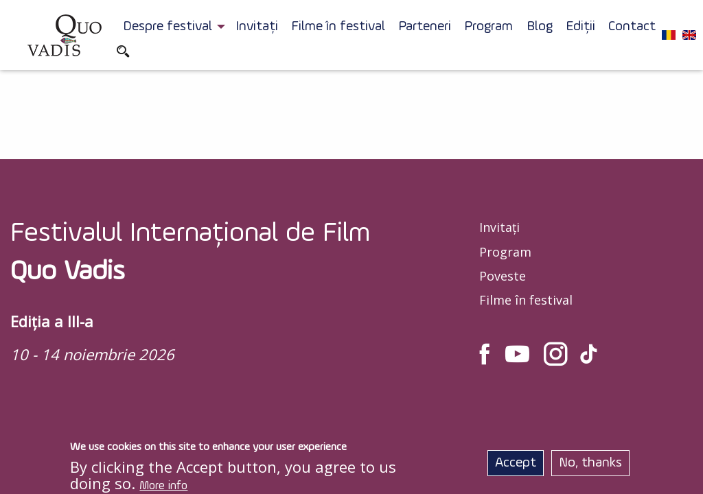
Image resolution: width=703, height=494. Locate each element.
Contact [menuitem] (632, 27)
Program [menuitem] (488, 27)
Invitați (499, 227)
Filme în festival (526, 300)
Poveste (502, 276)
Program (505, 252)
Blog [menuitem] (540, 27)
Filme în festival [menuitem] (338, 27)
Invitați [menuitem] (256, 27)
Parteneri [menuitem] (424, 27)
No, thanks (590, 466)
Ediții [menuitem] (580, 27)
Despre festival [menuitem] (167, 27)
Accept (515, 466)
